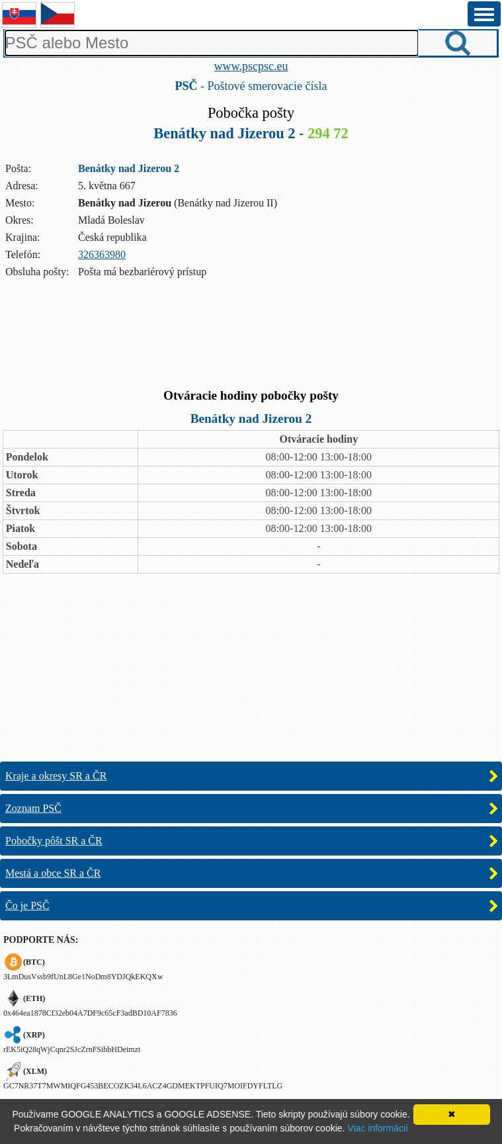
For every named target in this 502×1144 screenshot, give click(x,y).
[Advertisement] (251, 335)
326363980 (102, 254)
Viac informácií (377, 1128)
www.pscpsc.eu (251, 66)
